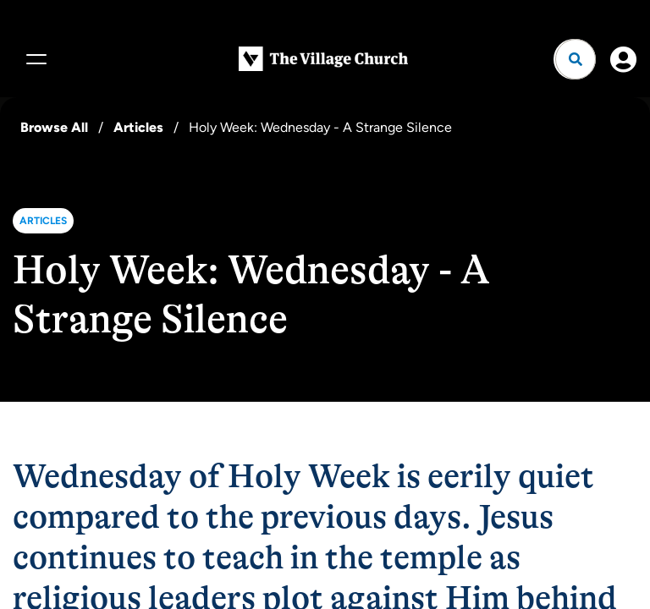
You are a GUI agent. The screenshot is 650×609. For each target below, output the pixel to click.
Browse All (54, 127)
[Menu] (34, 59)
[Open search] (575, 59)
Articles (138, 127)
